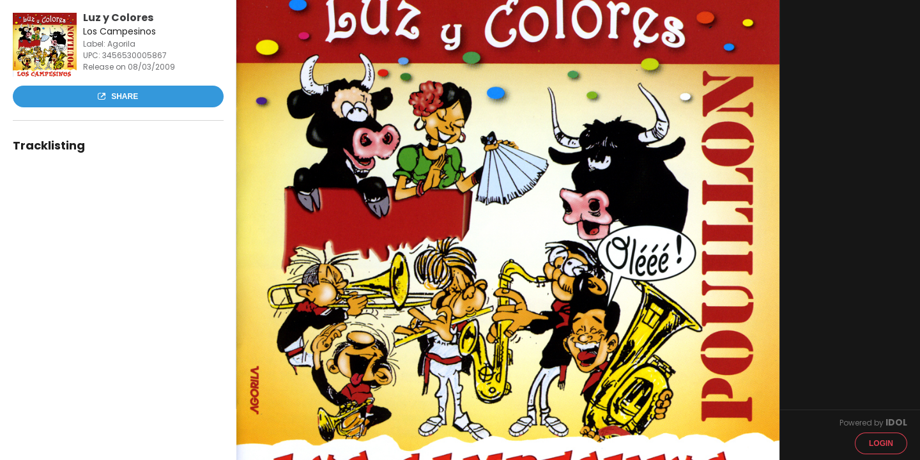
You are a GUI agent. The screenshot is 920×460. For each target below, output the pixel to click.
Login (881, 443)
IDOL (896, 422)
